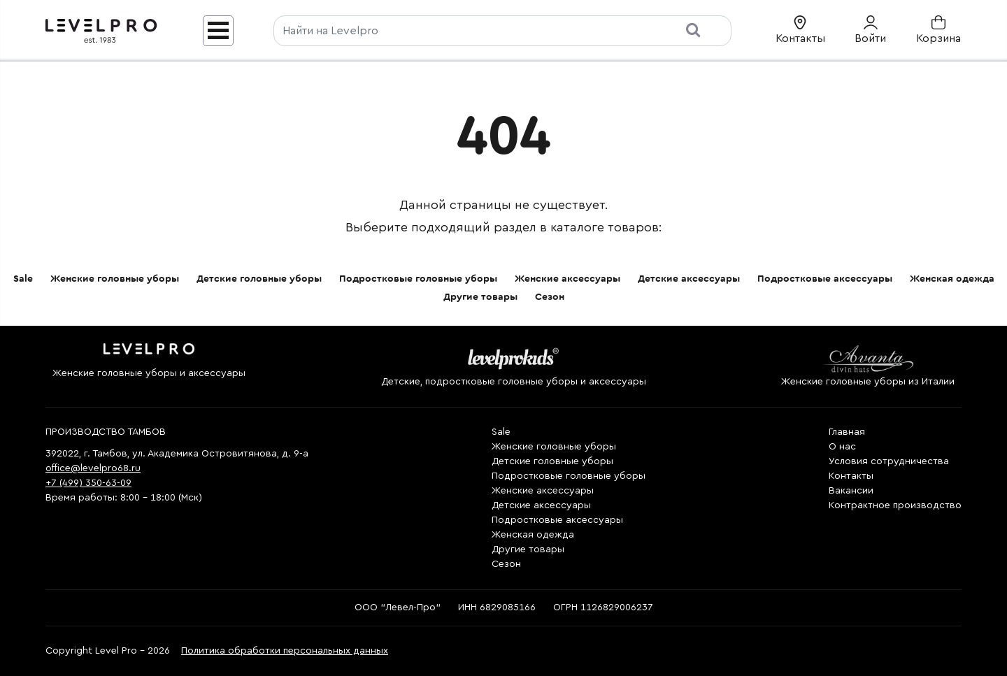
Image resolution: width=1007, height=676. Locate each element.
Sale (23, 279)
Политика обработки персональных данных (284, 651)
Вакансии (851, 491)
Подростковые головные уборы (418, 279)
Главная (847, 432)
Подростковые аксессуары (824, 279)
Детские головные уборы (259, 279)
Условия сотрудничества (889, 461)
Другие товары (480, 297)
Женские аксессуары (567, 279)
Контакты (851, 476)
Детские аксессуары (689, 279)
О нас (842, 447)
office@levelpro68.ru (93, 468)
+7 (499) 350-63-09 (88, 483)
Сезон (549, 297)
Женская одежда (952, 279)
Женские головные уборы (114, 279)
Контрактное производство (895, 505)
